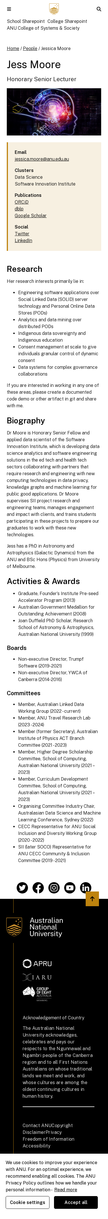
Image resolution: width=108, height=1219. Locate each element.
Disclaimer (34, 1132)
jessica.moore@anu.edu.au (42, 159)
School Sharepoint (26, 21)
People (30, 48)
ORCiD (22, 202)
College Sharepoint (67, 21)
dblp (19, 209)
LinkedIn (23, 240)
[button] (9, 9)
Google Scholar (31, 215)
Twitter (22, 233)
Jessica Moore (56, 48)
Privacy (54, 1132)
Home (13, 48)
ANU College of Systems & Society (43, 28)
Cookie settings (27, 1202)
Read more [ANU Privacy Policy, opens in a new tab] (65, 1189)
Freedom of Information (49, 1139)
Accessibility (36, 1146)
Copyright (62, 1125)
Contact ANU (37, 1125)
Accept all (76, 1202)
